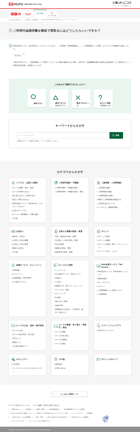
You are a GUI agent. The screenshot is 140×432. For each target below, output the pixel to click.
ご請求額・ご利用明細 (31, 19)
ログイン (18, 55)
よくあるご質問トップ (15, 19)
